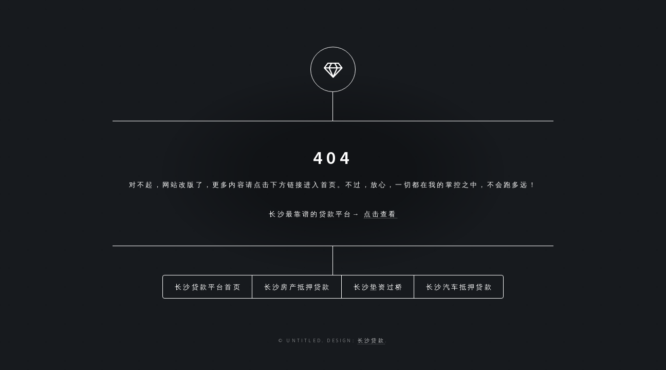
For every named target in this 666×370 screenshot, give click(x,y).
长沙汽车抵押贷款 (459, 287)
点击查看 (380, 214)
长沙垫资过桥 (378, 287)
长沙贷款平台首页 (208, 287)
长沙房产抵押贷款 (297, 287)
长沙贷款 (371, 341)
